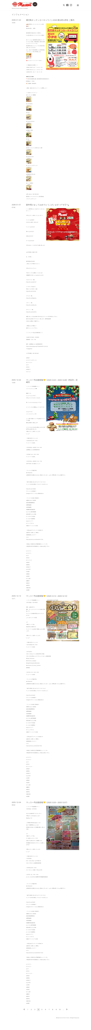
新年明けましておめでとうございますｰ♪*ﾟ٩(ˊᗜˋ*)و (47, 205)
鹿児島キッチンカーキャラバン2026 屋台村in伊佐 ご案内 (50, 20)
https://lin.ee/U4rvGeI (31, 291)
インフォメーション (20, 15)
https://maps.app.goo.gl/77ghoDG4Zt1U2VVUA (37, 346)
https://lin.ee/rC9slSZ (31, 488)
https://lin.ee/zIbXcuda (31, 305)
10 (60, 1009)
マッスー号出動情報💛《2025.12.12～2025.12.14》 (47, 596)
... (63, 1009)
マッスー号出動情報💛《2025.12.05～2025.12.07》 (47, 802)
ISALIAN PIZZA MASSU (64, 1017)
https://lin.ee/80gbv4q (31, 298)
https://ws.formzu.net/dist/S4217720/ (34, 539)
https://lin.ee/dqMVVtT (31, 282)
